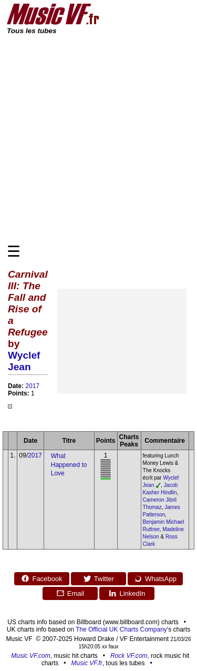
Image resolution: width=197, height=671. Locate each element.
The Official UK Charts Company (121, 629)
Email (70, 593)
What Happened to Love (69, 464)
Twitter (98, 578)
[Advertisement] (98, 138)
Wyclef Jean (24, 361)
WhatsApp (155, 578)
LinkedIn (126, 593)
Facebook (41, 578)
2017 (32, 386)
